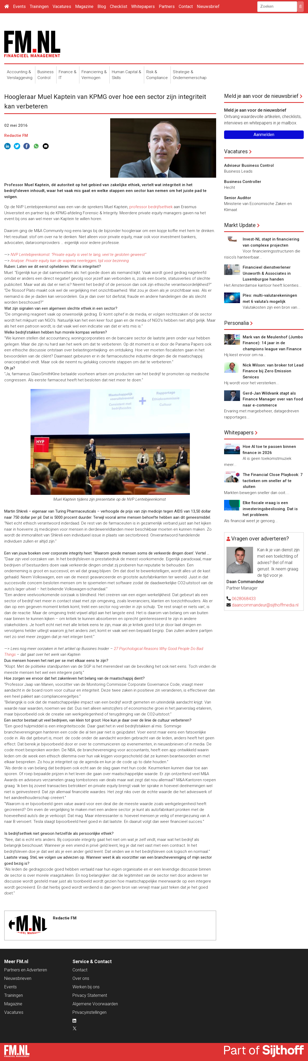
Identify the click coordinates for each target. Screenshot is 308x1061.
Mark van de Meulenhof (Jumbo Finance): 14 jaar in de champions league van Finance (273, 343)
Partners (167, 6)
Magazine (84, 6)
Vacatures (62, 6)
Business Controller (242, 181)
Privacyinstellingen (89, 1012)
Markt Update (240, 225)
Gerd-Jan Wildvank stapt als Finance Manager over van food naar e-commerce (273, 399)
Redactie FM (16, 135)
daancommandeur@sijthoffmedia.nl (265, 605)
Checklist (118, 6)
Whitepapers (143, 6)
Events (19, 6)
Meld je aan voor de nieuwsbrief (261, 96)
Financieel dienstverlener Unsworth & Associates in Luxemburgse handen (267, 273)
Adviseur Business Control (249, 165)
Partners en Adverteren (25, 969)
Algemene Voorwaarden (95, 1003)
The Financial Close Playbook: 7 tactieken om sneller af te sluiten (273, 480)
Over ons (80, 978)
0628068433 (244, 598)
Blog (101, 6)
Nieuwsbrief (208, 6)
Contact (186, 6)
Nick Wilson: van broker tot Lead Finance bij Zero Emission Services (273, 371)
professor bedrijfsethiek (151, 206)
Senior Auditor (237, 197)
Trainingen (39, 6)
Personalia (236, 323)
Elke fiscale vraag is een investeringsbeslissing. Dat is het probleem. (270, 508)
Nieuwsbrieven (17, 978)
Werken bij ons (86, 986)
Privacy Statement (89, 995)
